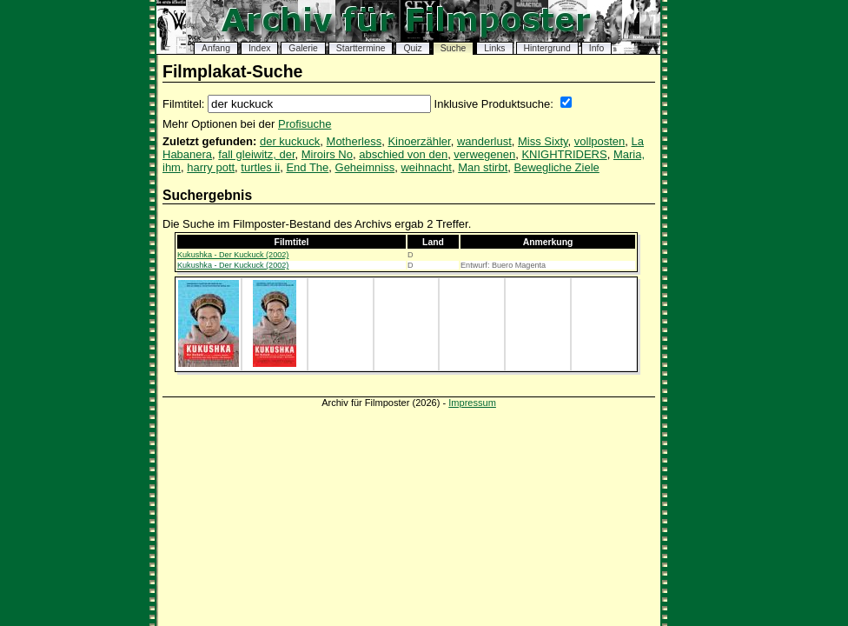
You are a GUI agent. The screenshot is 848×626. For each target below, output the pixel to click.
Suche (453, 48)
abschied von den (403, 154)
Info (596, 48)
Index (259, 48)
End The (307, 167)
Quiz (412, 48)
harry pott (211, 167)
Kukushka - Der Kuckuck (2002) (232, 254)
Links (494, 48)
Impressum (472, 402)
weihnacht (426, 167)
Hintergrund (547, 48)
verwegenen (484, 154)
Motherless (354, 141)
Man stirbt (482, 167)
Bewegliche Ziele (557, 167)
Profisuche (304, 123)
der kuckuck (290, 141)
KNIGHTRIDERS (563, 154)
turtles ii (260, 167)
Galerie (303, 48)
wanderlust (484, 141)
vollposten (600, 141)
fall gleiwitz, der (256, 154)
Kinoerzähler (419, 141)
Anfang (216, 48)
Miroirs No (327, 154)
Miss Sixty (543, 141)
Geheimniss (365, 167)
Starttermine (361, 48)
